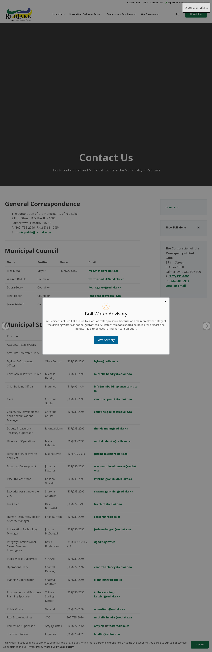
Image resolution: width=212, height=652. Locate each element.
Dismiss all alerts (196, 8)
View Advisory (106, 340)
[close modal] (165, 302)
